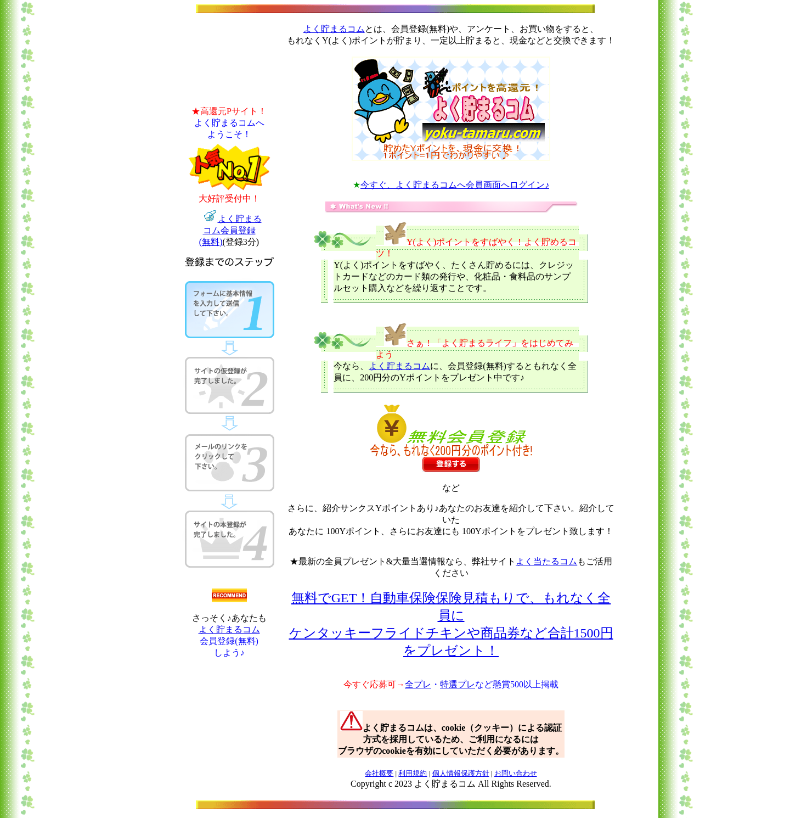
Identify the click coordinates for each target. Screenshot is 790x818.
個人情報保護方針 (460, 773)
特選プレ (457, 684)
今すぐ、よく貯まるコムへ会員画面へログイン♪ (454, 184)
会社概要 (379, 773)
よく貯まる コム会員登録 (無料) (230, 230)
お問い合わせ (515, 773)
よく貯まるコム (229, 629)
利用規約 (412, 773)
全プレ (418, 684)
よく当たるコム (546, 561)
